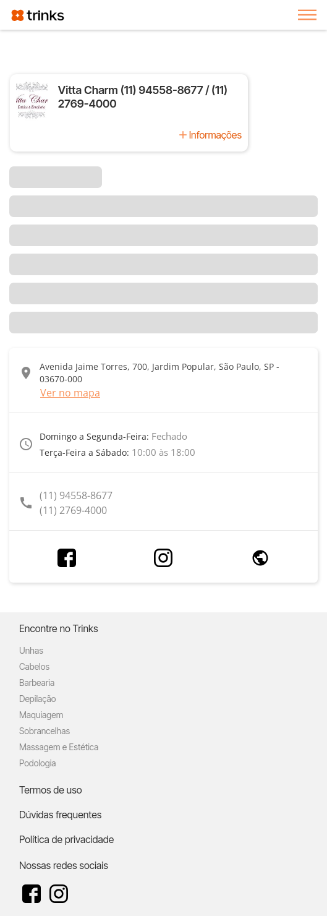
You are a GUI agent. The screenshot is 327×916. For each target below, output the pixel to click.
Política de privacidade (66, 839)
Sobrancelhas (44, 731)
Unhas (31, 650)
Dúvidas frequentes (60, 814)
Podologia (37, 763)
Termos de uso (50, 790)
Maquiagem (41, 714)
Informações (215, 135)
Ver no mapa (70, 393)
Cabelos (34, 666)
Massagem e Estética (58, 747)
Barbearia (36, 682)
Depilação (37, 698)
